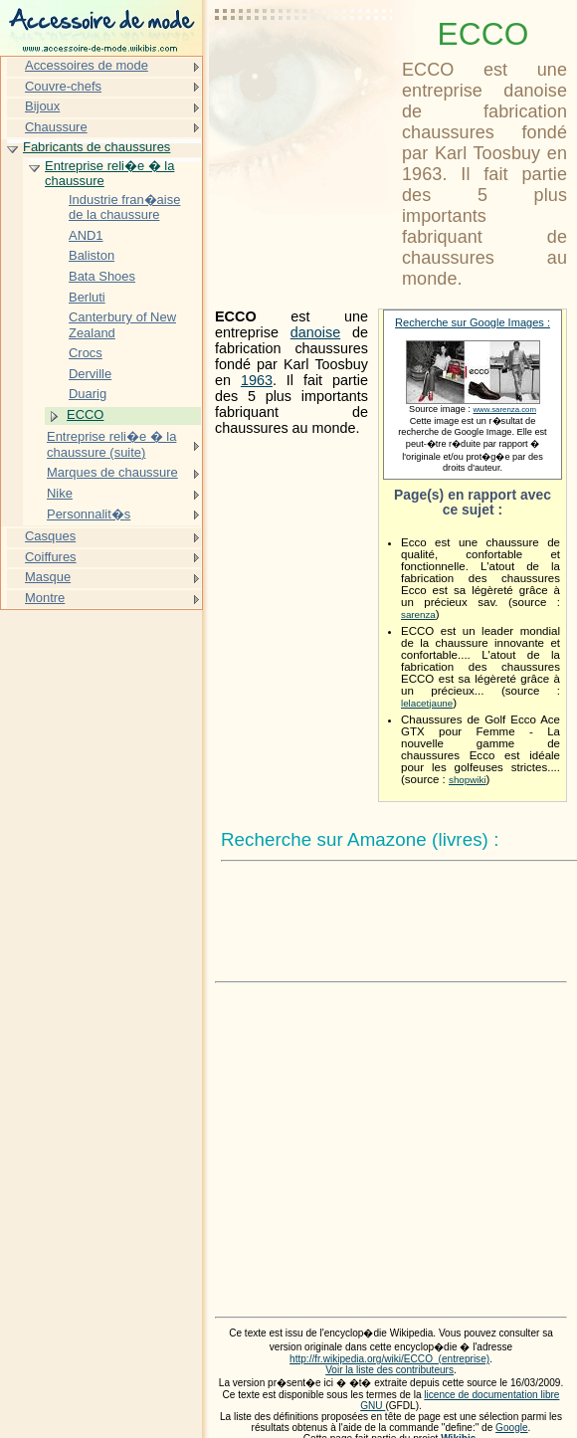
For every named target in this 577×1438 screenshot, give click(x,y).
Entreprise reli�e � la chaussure (109, 173)
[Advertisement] (304, 64)
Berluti (87, 297)
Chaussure (56, 126)
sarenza (418, 614)
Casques (50, 535)
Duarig (87, 393)
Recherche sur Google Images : (472, 322)
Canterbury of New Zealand (122, 324)
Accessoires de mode (86, 65)
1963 (257, 380)
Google (511, 1427)
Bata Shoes (102, 276)
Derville (90, 373)
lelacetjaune (427, 703)
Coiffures (51, 556)
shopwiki (467, 779)
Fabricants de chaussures (96, 146)
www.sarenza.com (504, 409)
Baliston (91, 255)
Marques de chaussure (112, 472)
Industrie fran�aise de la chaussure (124, 207)
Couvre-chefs (63, 86)
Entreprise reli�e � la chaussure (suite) (111, 444)
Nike (60, 493)
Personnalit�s (88, 514)
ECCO (85, 414)
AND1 (86, 235)
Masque (48, 576)
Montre (45, 597)
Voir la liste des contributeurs (389, 1369)
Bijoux (42, 106)
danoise (315, 332)
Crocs (85, 352)
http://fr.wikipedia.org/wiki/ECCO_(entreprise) (389, 1358)
